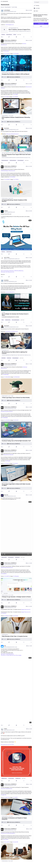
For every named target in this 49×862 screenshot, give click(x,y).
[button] (16, 306)
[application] (16, 690)
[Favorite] (16, 37)
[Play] (2, 554)
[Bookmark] (23, 37)
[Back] (1, 1)
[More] (31, 37)
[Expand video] (28, 554)
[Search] (41, 2)
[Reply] (2, 37)
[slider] (16, 552)
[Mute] (5, 554)
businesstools (5, 1)
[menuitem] (16, 528)
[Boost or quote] (9, 37)
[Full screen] (30, 554)
